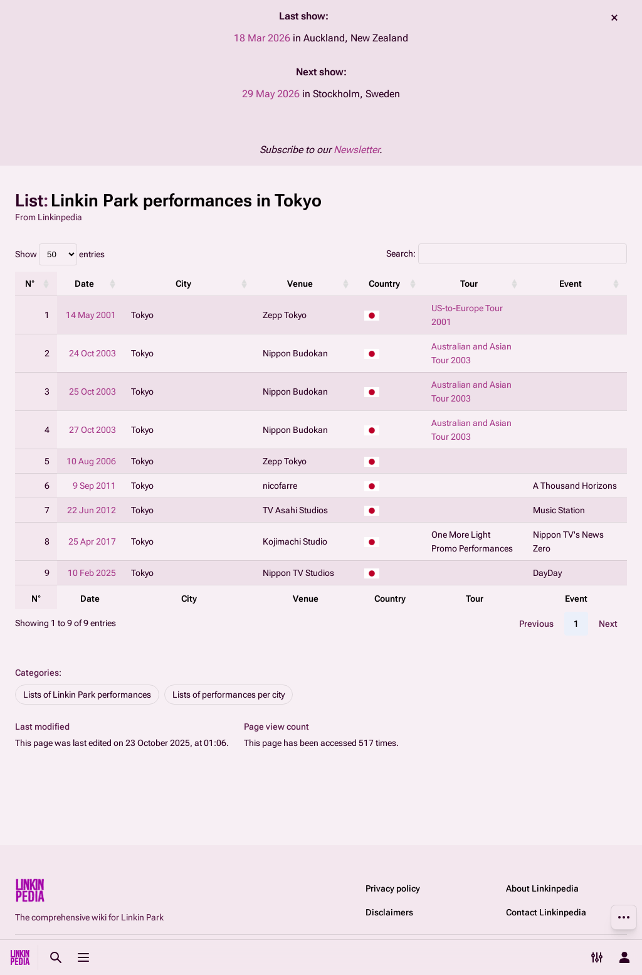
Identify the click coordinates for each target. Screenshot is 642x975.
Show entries (60, 254)
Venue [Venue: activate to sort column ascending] (300, 284)
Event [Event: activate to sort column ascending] (570, 284)
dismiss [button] (614, 17)
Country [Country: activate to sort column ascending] (384, 284)
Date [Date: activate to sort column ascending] (84, 284)
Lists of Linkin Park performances (87, 695)
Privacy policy (393, 888)
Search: (506, 253)
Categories (37, 673)
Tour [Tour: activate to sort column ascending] (469, 284)
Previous (536, 624)
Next (608, 624)
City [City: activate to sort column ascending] (183, 284)
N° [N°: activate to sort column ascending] (29, 284)
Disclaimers (389, 912)
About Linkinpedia (542, 888)
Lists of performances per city (228, 695)
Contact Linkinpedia (546, 912)
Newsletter (356, 150)
